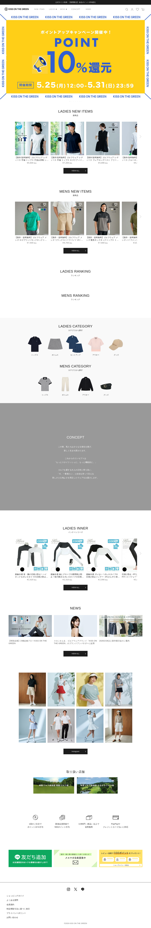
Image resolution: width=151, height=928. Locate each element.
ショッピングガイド (15, 896)
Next (147, 58)
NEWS (88, 9)
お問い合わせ (12, 917)
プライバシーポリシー (16, 913)
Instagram (75, 751)
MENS (63, 9)
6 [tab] (79, 101)
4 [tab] (75, 101)
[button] (140, 144)
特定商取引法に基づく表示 (18, 908)
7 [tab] (81, 101)
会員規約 (10, 904)
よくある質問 (12, 900)
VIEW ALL (76, 171)
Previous (3, 58)
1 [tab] (70, 101)
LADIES (53, 9)
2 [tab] (72, 101)
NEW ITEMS (39, 9)
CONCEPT (75, 9)
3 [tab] (73, 101)
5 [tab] (77, 101)
